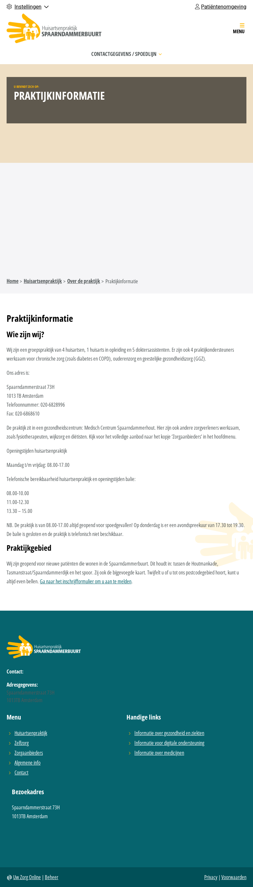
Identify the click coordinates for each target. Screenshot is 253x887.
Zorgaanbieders (28, 752)
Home (12, 281)
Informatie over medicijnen (159, 752)
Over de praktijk (83, 281)
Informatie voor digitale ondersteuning (169, 742)
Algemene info (27, 762)
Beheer (51, 877)
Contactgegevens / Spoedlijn (126, 54)
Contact (21, 772)
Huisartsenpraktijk (43, 281)
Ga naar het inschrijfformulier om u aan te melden (85, 581)
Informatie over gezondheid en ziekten (169, 732)
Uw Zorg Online (27, 877)
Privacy (210, 877)
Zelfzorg (21, 742)
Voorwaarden (233, 877)
